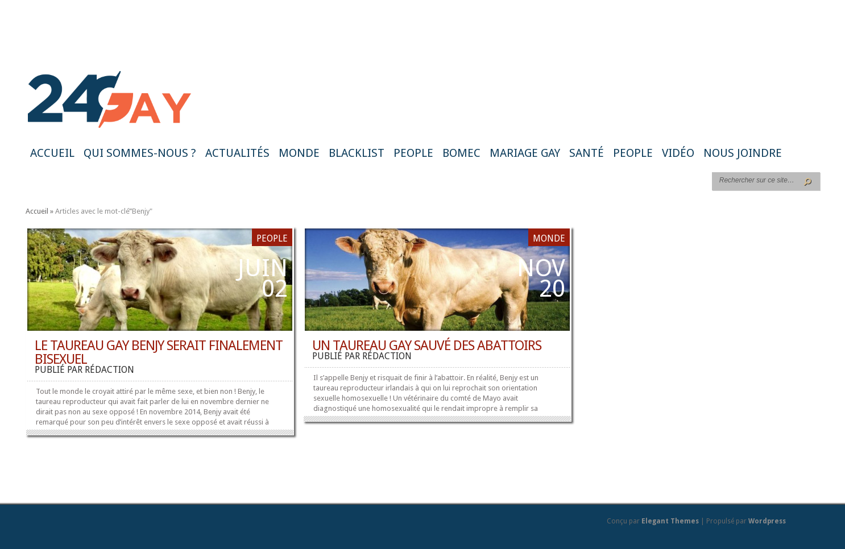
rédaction (109, 369)
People (413, 153)
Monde (299, 153)
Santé (586, 153)
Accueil (52, 153)
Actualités (237, 153)
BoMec (461, 153)
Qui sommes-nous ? (140, 153)
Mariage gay (525, 153)
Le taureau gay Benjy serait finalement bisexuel (159, 352)
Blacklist (356, 153)
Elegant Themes (670, 521)
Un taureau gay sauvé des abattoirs (426, 345)
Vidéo (678, 153)
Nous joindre (742, 153)
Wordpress (767, 521)
